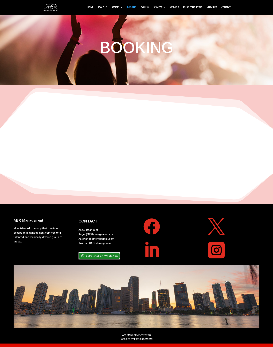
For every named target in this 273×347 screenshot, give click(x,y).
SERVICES (157, 7)
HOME (90, 7)
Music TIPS (211, 7)
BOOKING (131, 7)
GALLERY (145, 7)
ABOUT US (102, 7)
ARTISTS (115, 7)
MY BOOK (174, 7)
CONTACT (226, 7)
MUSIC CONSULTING (192, 7)
